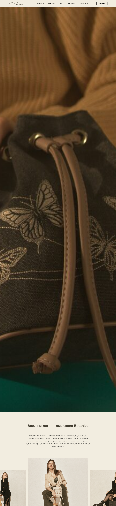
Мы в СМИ (51, 3)
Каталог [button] (40, 3)
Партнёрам (71, 3)
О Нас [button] (61, 3)
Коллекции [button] (83, 3)
